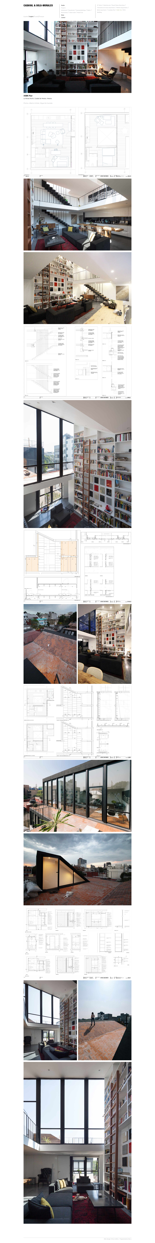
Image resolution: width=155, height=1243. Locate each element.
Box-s (129, 1239)
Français (42, 17)
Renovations (64, 13)
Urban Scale (72, 13)
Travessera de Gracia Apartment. (106, 8)
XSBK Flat (119, 10)
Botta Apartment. (101, 10)
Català (36, 17)
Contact (63, 18)
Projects (63, 8)
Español (26, 17)
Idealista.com (107, 5)
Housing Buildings (81, 10)
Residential (71, 10)
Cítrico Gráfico (115, 1239)
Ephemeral (64, 10)
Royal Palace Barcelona (118, 5)
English (31, 17)
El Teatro (99, 5)
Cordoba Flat (111, 10)
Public (88, 10)
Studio (63, 5)
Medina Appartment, (122, 8)
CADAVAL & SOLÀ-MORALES (38, 5)
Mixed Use (80, 13)
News (62, 15)
